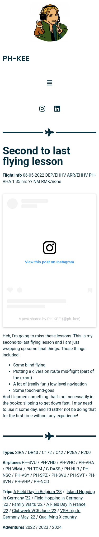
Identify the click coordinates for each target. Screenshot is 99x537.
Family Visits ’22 (27, 504)
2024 (57, 527)
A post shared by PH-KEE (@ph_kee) (50, 319)
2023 (43, 527)
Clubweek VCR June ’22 (34, 510)
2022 (30, 527)
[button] (49, 83)
